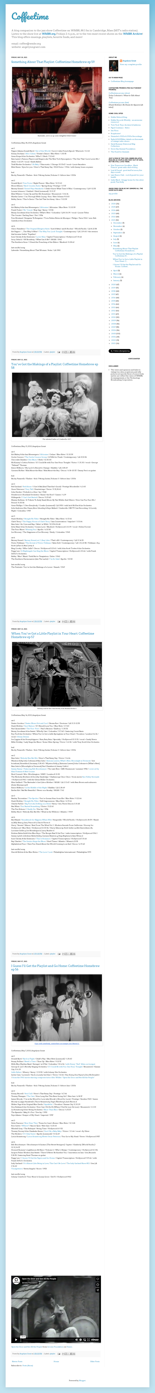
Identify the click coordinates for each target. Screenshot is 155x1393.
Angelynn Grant (26, 352)
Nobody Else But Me (28, 758)
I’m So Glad (54, 559)
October (116, 229)
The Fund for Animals (120, 152)
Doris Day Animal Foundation (123, 149)
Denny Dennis (23, 737)
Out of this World (42, 151)
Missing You (31, 529)
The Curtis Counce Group (36, 457)
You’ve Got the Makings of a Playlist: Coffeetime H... (128, 255)
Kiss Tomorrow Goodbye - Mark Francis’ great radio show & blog (124, 166)
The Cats (30, 1096)
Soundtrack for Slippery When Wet (37, 820)
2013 (113, 307)
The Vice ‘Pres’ (33, 729)
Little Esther (16, 1072)
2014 (113, 304)
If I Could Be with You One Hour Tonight (65, 1067)
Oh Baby (35, 164)
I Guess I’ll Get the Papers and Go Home (38, 1158)
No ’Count (27, 210)
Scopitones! (116, 133)
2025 (113, 207)
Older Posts (95, 1361)
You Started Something (30, 806)
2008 (113, 324)
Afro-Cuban (30, 154)
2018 (113, 291)
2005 (113, 334)
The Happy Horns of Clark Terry (36, 521)
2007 (113, 327)
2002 (113, 340)
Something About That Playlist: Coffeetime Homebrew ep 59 (53, 62)
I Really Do (30, 809)
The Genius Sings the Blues (34, 841)
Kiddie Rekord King (119, 117)
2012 (113, 311)
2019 (113, 288)
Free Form (27, 183)
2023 (113, 213)
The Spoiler (33, 798)
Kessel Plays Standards (34, 189)
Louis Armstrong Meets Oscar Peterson (43, 1136)
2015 (113, 301)
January (116, 280)
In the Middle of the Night (36, 788)
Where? (25, 1126)
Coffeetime (30, 16)
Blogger (82, 1380)
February (117, 277)
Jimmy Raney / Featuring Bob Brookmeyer (29, 769)
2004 (113, 337)
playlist (52, 352)
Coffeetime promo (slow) (119, 93)
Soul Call (28, 1094)
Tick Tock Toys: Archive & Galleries (126, 125)
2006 (113, 330)
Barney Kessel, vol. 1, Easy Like (37, 540)
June (115, 242)
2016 (113, 298)
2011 (113, 314)
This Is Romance (43, 839)
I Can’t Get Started (29, 497)
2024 (113, 210)
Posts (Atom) (27, 1365)
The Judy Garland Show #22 (78, 1163)
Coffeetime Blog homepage (122, 81)
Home (56, 1361)
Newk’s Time (30, 1061)
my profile (113, 194)
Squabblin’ (48, 1104)
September (118, 233)
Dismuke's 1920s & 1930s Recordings (126, 136)
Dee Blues (32, 460)
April (115, 270)
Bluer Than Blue (50, 1110)
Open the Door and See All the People (26, 1347)
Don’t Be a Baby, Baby (52, 1131)
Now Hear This (30, 1123)
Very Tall (29, 489)
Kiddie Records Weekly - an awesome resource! (126, 121)
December (117, 223)
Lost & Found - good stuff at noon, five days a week (126, 171)
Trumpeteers (16, 1169)
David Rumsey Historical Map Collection (123, 145)
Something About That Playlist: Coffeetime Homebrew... (125, 250)
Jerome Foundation (55, 1347)
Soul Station (29, 726)
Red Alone (27, 486)
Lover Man (40, 237)
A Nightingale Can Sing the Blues (34, 551)
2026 (113, 204)
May (115, 246)
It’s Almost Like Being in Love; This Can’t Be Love (44, 1163)
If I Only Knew (29, 1134)
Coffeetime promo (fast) (119, 102)
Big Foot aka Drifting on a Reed (38, 804)
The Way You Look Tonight (50, 231)
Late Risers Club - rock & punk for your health (127, 176)
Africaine (44, 207)
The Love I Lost (45, 852)
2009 (113, 320)
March (116, 274)
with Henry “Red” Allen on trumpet (80, 1064)
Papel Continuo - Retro (120, 128)
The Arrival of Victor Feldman (38, 543)
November (118, 226)
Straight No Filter (31, 519)
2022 (113, 217)
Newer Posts (17, 1361)
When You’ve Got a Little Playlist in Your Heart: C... (127, 260)
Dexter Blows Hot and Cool (36, 723)
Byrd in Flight (28, 1059)
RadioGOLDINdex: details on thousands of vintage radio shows (127, 140)
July (115, 239)
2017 (113, 294)
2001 (113, 343)
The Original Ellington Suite (37, 229)
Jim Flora (114, 130)
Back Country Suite (32, 186)
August (116, 236)
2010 (113, 317)
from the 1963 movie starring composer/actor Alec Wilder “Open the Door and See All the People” (53, 1077)
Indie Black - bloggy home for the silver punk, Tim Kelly (127, 181)
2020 (113, 284)
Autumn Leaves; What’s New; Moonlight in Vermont (68, 761)
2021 (113, 220)
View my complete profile (131, 64)
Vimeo (69, 1347)
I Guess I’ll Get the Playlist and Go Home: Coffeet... (127, 265)
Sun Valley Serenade (90, 777)
